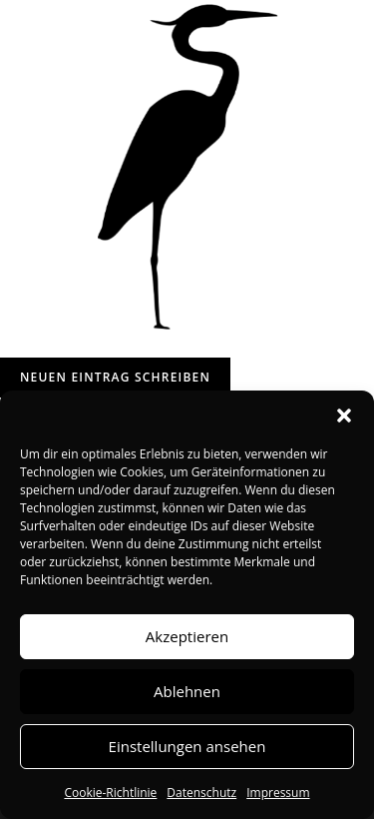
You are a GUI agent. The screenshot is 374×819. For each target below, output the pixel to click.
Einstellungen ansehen (187, 746)
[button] (344, 415)
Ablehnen (187, 691)
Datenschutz (201, 792)
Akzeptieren (187, 636)
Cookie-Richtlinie (110, 792)
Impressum (277, 792)
